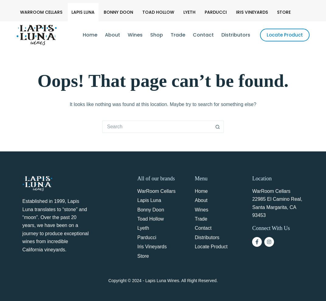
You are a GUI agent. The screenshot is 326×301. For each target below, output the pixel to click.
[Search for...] (157, 127)
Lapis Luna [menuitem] (83, 12)
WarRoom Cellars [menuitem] (41, 12)
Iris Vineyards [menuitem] (252, 12)
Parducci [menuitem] (216, 12)
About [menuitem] (112, 34)
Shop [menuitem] (156, 34)
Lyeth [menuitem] (189, 12)
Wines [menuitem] (135, 34)
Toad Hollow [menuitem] (158, 12)
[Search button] (218, 127)
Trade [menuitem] (178, 34)
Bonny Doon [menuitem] (118, 12)
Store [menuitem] (284, 12)
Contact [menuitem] (203, 34)
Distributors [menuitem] (235, 34)
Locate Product (285, 35)
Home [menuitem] (90, 34)
